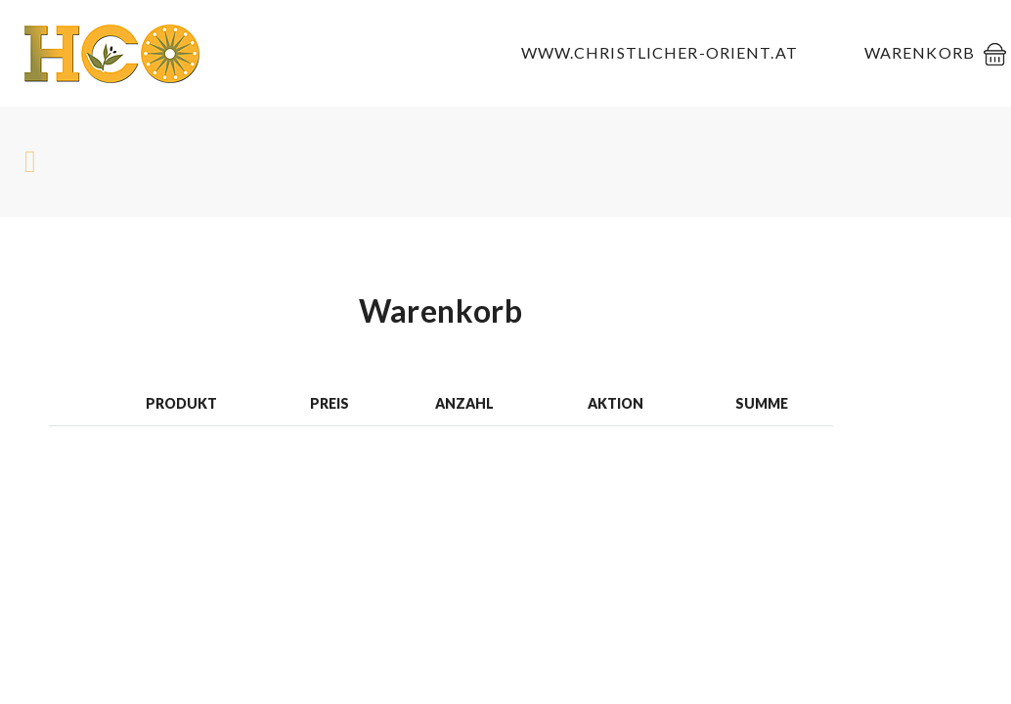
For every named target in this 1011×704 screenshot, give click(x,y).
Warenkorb (919, 52)
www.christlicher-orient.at (659, 52)
